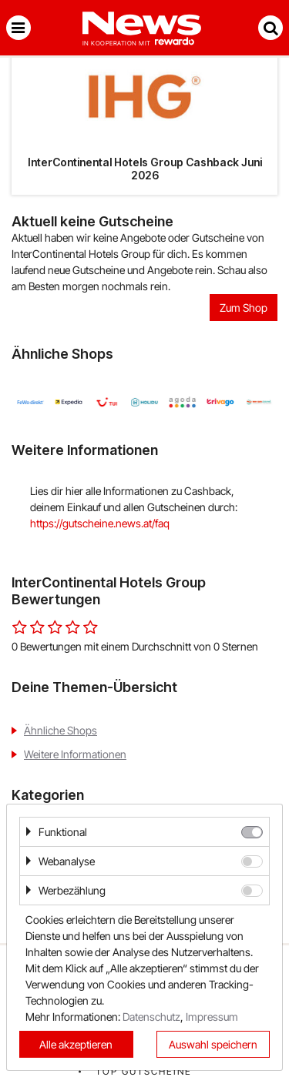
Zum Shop (243, 307)
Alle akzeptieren (76, 1044)
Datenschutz (151, 1016)
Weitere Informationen (75, 754)
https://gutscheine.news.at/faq (100, 523)
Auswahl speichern (213, 1044)
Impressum (212, 1016)
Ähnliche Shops (60, 730)
